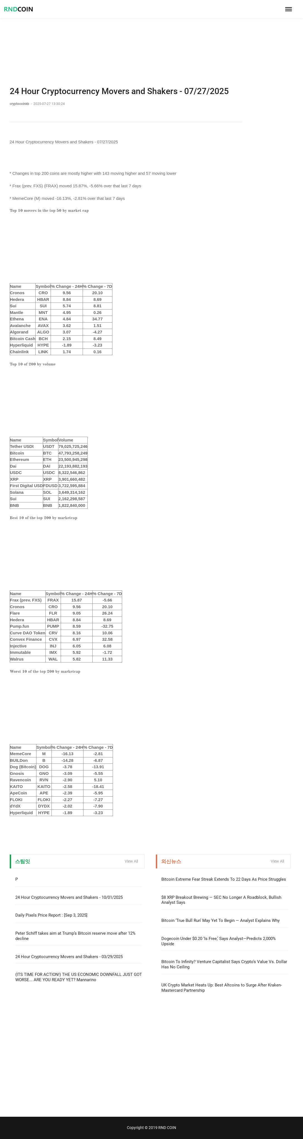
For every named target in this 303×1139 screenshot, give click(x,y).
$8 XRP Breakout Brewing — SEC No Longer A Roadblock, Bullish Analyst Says (221, 900)
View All (131, 861)
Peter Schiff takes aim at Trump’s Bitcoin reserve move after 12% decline (75, 936)
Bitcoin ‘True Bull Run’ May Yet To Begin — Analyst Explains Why (220, 920)
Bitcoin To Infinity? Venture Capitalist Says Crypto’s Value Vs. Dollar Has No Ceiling (224, 964)
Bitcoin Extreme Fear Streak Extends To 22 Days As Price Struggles (223, 879)
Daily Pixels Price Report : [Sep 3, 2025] (51, 915)
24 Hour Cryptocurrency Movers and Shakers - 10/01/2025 (69, 897)
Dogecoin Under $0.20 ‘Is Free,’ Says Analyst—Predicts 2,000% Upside (218, 941)
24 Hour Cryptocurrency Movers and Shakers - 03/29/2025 (69, 956)
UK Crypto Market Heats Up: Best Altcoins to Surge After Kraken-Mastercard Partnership (221, 988)
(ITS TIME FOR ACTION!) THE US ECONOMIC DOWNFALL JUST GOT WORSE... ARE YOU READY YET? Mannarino (78, 977)
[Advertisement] (151, 39)
